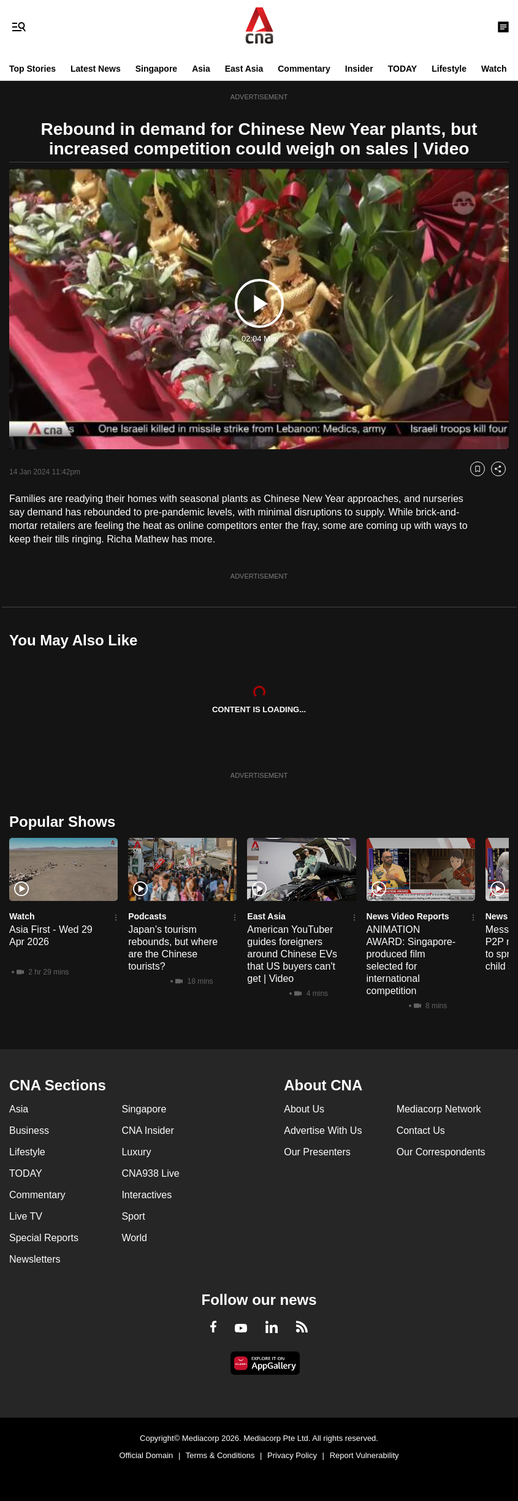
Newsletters (35, 1259)
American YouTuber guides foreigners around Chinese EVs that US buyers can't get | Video (292, 954)
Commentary (304, 69)
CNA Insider (147, 1130)
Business (29, 1130)
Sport (133, 1216)
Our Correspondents (441, 1152)
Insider (359, 69)
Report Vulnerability (364, 1455)
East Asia (244, 69)
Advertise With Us (323, 1130)
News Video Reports (408, 916)
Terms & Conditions (220, 1455)
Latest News (95, 69)
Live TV (25, 1216)
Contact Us (421, 1130)
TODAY (402, 69)
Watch (493, 69)
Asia (201, 69)
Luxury (136, 1152)
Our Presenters (317, 1152)
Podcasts (147, 916)
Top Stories (32, 69)
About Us (304, 1109)
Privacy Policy (292, 1455)
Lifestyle (449, 69)
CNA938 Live (150, 1173)
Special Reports (43, 1238)
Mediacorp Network (439, 1109)
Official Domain (146, 1455)
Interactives (146, 1195)
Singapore (156, 69)
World (134, 1238)
